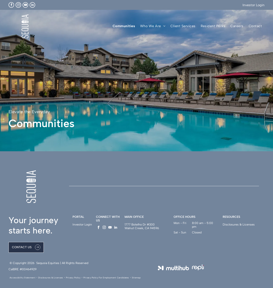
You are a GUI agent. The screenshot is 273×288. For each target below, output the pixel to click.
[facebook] (11, 5)
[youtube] (25, 5)
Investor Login (253, 5)
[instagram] (18, 5)
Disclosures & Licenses (239, 224)
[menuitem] (124, 26)
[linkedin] (32, 5)
